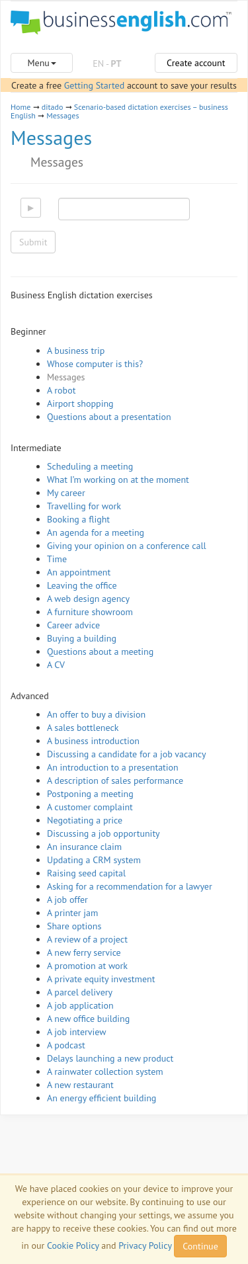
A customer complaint (90, 807)
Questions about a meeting (100, 651)
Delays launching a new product (110, 1058)
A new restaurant (80, 1085)
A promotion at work (87, 966)
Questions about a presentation (109, 417)
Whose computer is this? (95, 364)
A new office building (88, 1019)
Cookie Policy (73, 1245)
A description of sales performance (115, 780)
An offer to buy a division (96, 714)
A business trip (75, 351)
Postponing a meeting (90, 794)
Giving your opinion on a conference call (126, 546)
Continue (200, 1246)
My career (66, 493)
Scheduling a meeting (90, 466)
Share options (74, 926)
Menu (41, 63)
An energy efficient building (101, 1098)
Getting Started (94, 85)
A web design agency (88, 599)
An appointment (78, 572)
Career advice (73, 625)
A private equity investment (101, 979)
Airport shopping (80, 403)
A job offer (67, 900)
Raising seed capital (86, 873)
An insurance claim (84, 847)
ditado (52, 107)
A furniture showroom (90, 612)
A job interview (76, 1032)
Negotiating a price (84, 820)
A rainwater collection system (105, 1071)
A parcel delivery (79, 992)
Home (20, 107)
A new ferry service (84, 952)
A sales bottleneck (82, 728)
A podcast (66, 1045)
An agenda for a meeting (95, 532)
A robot (61, 390)
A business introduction (93, 741)
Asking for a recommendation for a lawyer (129, 886)
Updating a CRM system (94, 860)
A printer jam (72, 913)
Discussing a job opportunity (103, 833)
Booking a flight (78, 519)
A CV (56, 665)
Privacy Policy (144, 1245)
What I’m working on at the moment (118, 479)
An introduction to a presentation (113, 767)
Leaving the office (82, 585)
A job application (80, 1005)
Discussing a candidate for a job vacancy (126, 754)
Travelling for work (84, 506)
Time (57, 559)
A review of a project (87, 939)
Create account (196, 63)
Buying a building (81, 638)
